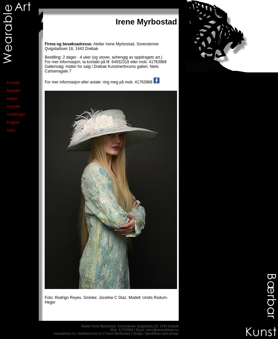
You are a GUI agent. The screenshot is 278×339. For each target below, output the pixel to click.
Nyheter (14, 90)
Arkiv (11, 130)
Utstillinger (16, 114)
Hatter (12, 98)
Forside (13, 82)
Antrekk (13, 106)
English (13, 122)
